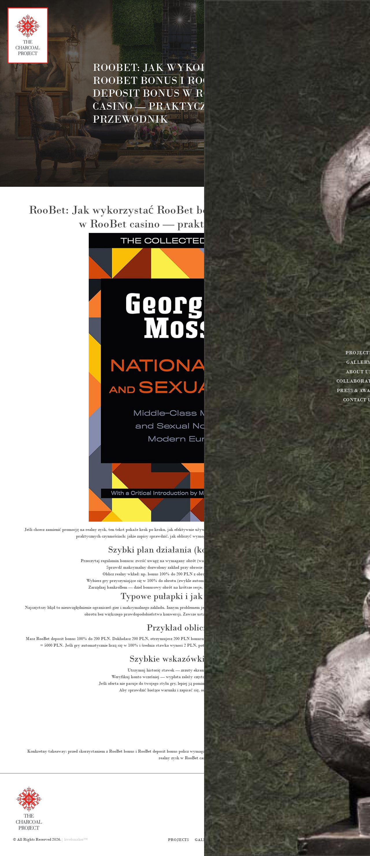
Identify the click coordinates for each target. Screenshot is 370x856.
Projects (178, 839)
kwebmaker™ (76, 839)
